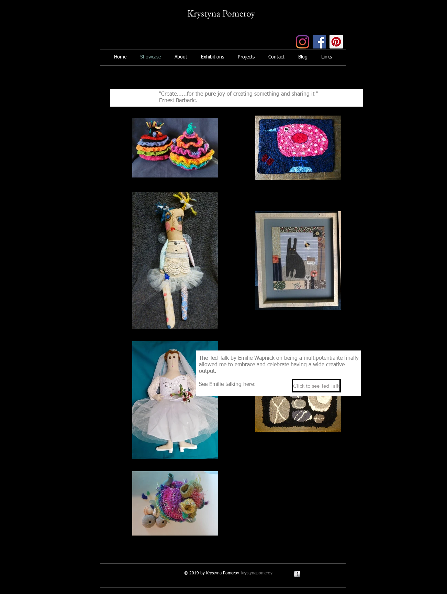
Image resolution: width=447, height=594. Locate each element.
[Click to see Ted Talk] (316, 385)
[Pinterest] (336, 41)
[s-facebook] (297, 574)
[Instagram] (302, 41)
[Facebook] (319, 41)
